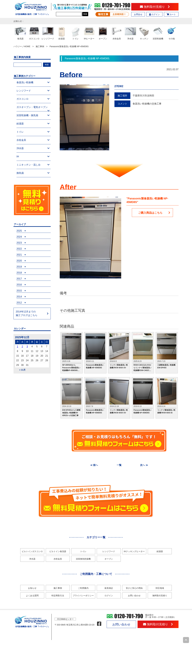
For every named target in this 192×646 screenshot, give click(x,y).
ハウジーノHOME (22, 46)
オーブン (109, 559)
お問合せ (138, 14)
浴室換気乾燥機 (83, 559)
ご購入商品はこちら (154, 212)
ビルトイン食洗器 (57, 551)
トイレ (33, 132)
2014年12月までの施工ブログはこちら (26, 313)
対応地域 (160, 588)
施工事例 (40, 46)
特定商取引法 (57, 595)
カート (171, 14)
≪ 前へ (94, 465)
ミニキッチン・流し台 (33, 165)
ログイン (154, 14)
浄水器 (33, 148)
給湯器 (33, 123)
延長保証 (109, 588)
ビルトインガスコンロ (32, 551)
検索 (85, 14)
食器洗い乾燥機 (33, 82)
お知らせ (32, 588)
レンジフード (33, 91)
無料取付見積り (155, 6)
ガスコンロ (33, 99)
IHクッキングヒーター (134, 551)
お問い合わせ (134, 595)
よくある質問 (32, 595)
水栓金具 (33, 140)
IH (33, 156)
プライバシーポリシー (83, 595)
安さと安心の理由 (134, 588)
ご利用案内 (83, 588)
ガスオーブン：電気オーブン (33, 108)
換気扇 (33, 173)
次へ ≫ (144, 465)
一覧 (119, 465)
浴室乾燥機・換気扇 (33, 115)
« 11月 (22, 370)
